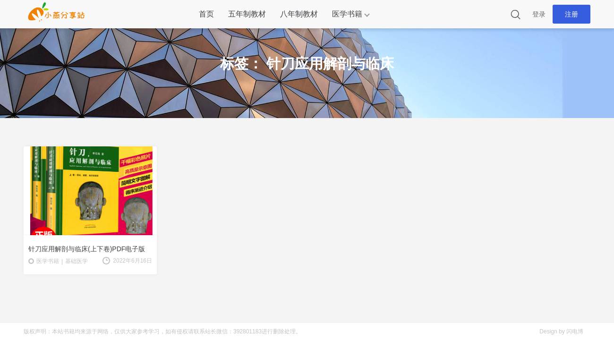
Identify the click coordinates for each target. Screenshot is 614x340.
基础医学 (76, 261)
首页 (206, 14)
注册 (571, 14)
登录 (539, 14)
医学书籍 (347, 14)
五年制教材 (247, 14)
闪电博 (574, 331)
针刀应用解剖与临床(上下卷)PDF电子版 (86, 249)
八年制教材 (299, 14)
